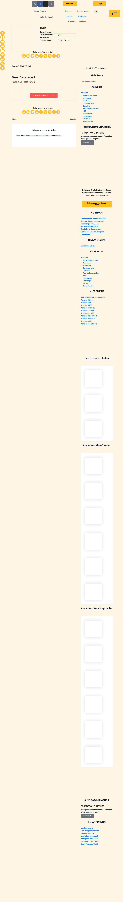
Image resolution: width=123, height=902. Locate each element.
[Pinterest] (45, 56)
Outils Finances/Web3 (89, 845)
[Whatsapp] (50, 56)
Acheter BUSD (86, 307)
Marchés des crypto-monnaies (93, 299)
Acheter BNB (86, 304)
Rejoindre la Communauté (91, 230)
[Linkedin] (41, 56)
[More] (58, 56)
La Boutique (85, 235)
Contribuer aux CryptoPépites (92, 232)
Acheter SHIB (86, 322)
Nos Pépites (82, 16)
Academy (68, 11)
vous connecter (32, 136)
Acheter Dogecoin (88, 320)
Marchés (69, 16)
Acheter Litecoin (87, 312)
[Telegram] (32, 56)
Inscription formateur (89, 839)
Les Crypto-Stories (88, 81)
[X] (24, 56)
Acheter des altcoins (89, 325)
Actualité (71, 21)
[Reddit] (37, 56)
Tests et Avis (88, 122)
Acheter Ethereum (88, 309)
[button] (96, 11)
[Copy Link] (54, 56)
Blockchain (87, 101)
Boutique (82, 21)
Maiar (14, 119)
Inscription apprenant (89, 837)
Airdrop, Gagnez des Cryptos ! (92, 222)
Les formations (87, 829)
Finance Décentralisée (92, 109)
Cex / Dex (86, 106)
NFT (84, 112)
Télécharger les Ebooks (90, 225)
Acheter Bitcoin (83, 11)
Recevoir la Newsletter (90, 227)
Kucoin (73, 119)
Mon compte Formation (90, 832)
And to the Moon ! (46, 17)
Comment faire (89, 104)
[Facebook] (28, 56)
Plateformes (88, 114)
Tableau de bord (87, 834)
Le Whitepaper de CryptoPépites (93, 219)
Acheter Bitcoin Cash (89, 317)
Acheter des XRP (87, 314)
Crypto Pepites (40, 11)
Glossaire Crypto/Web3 (90, 842)
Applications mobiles (91, 96)
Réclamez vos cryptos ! (43, 95)
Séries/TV (87, 119)
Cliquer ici (87, 143)
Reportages (87, 117)
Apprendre (87, 98)
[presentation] (96, 379)
